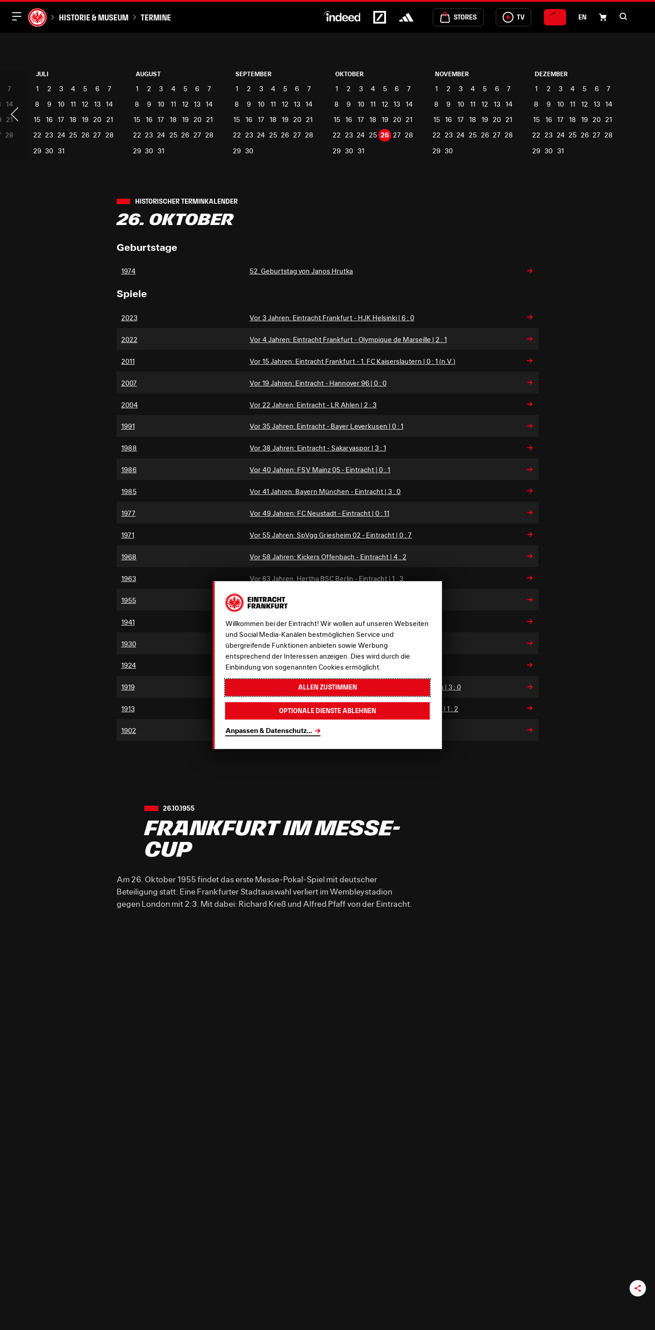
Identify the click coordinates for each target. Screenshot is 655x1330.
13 (97, 104)
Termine (156, 17)
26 (85, 135)
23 (49, 135)
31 (61, 151)
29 (37, 151)
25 (73, 135)
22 (37, 135)
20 (97, 119)
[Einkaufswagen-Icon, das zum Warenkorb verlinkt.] (602, 17)
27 (97, 135)
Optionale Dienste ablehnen (327, 710)
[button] (623, 16)
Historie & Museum (93, 17)
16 (49, 119)
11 (73, 104)
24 (61, 135)
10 (61, 104)
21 (109, 119)
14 (109, 104)
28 (109, 135)
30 (49, 151)
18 (73, 119)
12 (85, 104)
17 (61, 119)
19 (85, 119)
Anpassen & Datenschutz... (268, 731)
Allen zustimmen (327, 687)
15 (37, 119)
